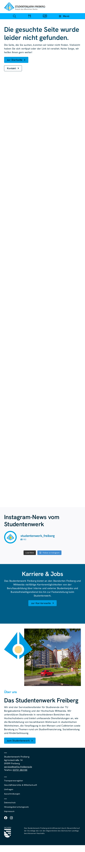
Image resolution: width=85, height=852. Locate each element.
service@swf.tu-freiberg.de (18, 766)
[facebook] (5, 817)
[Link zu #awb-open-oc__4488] (14, 16)
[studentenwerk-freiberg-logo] (24, 3)
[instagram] (11, 817)
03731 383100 (20, 770)
